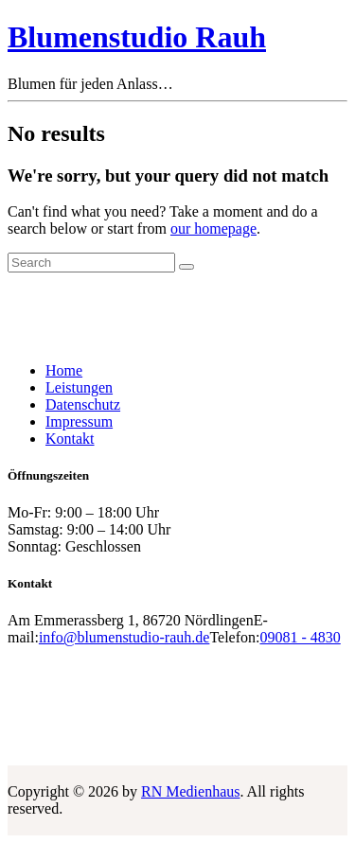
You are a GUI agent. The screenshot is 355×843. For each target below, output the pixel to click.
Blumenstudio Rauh (137, 37)
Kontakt (70, 438)
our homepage (213, 228)
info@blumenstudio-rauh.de (124, 637)
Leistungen (79, 387)
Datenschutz (82, 404)
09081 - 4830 (299, 637)
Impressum (79, 421)
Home (63, 370)
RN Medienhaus (190, 791)
